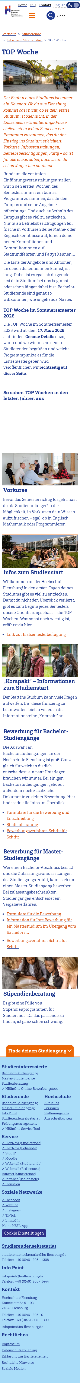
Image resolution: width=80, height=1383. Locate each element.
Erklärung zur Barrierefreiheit (25, 1356)
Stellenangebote (56, 1113)
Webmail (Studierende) (23, 1163)
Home (22, 5)
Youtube (11, 1205)
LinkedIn (12, 1220)
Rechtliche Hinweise (18, 1362)
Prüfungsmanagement (19, 1123)
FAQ (33, 5)
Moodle (11, 1158)
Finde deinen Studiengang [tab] (40, 1050)
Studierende (31, 34)
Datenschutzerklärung (19, 1350)
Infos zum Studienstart (24, 40)
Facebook (12, 1200)
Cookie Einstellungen (24, 1233)
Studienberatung (15, 1083)
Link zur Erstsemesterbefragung (36, 634)
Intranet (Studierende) (19, 1174)
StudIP (10, 1153)
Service (10, 1136)
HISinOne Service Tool (22, 1128)
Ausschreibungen (58, 1118)
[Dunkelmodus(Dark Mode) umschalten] (73, 5)
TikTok (10, 1215)
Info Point (9, 1113)
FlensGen (12, 1184)
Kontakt (45, 5)
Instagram (13, 1210)
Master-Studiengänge (18, 1078)
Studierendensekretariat (20, 1118)
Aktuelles (51, 1103)
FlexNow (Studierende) (23, 1143)
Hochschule (57, 1096)
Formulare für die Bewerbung (34, 914)
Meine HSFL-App (15, 1225)
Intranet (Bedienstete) (22, 1179)
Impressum (11, 1344)
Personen (51, 1108)
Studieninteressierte (24, 1067)
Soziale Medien (14, 1368)
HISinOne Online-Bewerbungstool (31, 1088)
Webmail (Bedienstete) (23, 1168)
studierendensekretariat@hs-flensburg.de (34, 1254)
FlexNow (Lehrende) (21, 1148)
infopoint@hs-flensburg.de (22, 1276)
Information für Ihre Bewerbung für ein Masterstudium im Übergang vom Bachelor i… (41, 926)
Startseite (9, 34)
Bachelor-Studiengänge (20, 1073)
